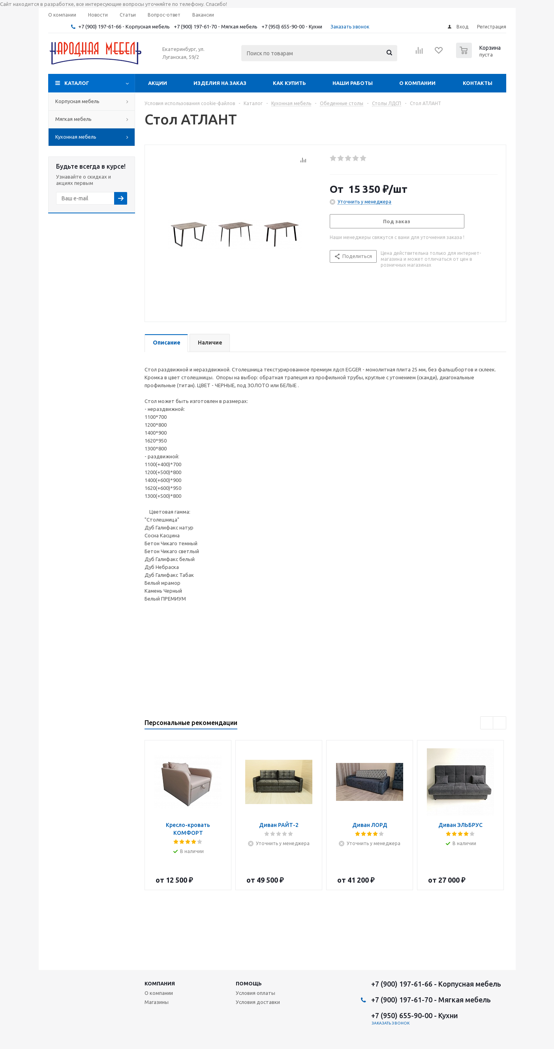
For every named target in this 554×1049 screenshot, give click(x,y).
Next (499, 723)
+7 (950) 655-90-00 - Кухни (291, 26)
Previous (487, 723)
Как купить (289, 83)
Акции (157, 83)
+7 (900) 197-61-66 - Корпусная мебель (124, 26)
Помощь (249, 983)
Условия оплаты (255, 993)
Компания (160, 983)
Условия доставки (258, 1002)
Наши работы (352, 83)
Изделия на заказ (219, 83)
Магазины (157, 1002)
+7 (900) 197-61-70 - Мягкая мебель (215, 26)
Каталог (76, 83)
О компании (417, 83)
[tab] (166, 343)
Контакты (477, 83)
